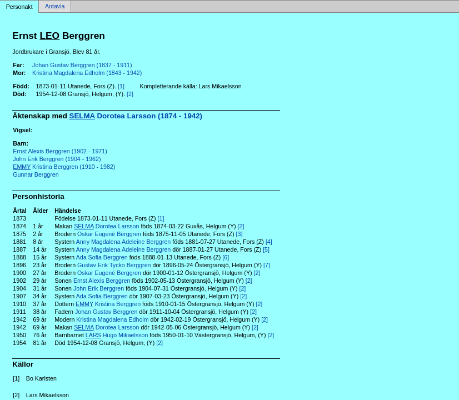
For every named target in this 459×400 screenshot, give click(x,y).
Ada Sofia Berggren (102, 257)
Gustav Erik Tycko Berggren (114, 265)
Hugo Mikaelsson (117, 335)
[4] (269, 241)
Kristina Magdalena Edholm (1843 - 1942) (87, 72)
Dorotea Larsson (106, 226)
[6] (225, 257)
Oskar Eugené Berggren (109, 234)
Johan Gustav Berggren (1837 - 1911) (82, 65)
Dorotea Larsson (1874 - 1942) (136, 116)
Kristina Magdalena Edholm (112, 319)
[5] (266, 249)
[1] (121, 86)
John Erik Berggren (98, 288)
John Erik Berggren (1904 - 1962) (57, 159)
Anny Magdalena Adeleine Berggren (123, 241)
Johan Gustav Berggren (106, 311)
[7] (266, 265)
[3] (239, 234)
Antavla (55, 6)
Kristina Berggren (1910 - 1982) (64, 166)
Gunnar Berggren (35, 174)
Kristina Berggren (108, 304)
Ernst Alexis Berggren (101, 280)
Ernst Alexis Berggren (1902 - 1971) (60, 151)
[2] (130, 94)
